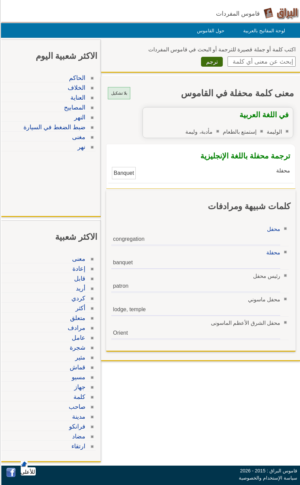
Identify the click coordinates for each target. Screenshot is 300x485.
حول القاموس (209, 30)
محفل (272, 229)
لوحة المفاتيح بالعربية (263, 30)
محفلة (272, 252)
